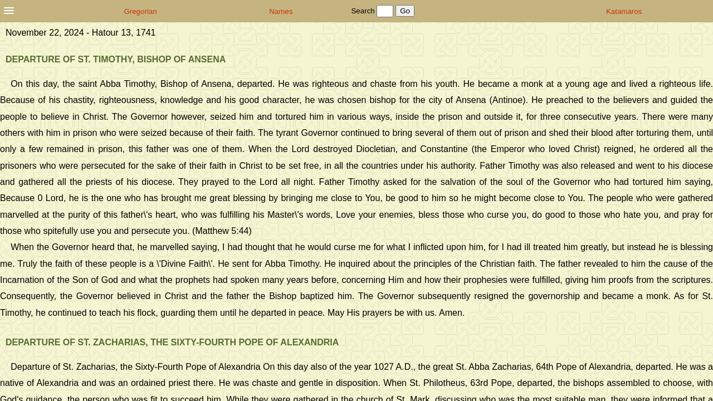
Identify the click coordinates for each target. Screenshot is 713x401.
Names (280, 11)
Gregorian (140, 11)
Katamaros (624, 11)
